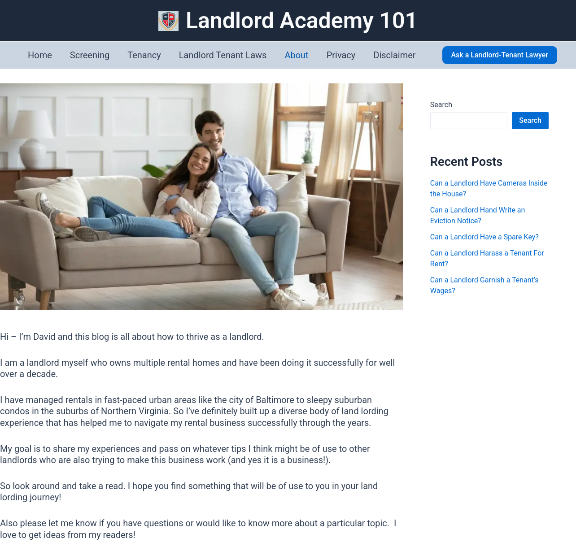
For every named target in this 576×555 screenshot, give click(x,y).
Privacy (341, 55)
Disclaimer (394, 55)
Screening (89, 55)
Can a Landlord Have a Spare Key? (484, 237)
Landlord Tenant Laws (223, 55)
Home (40, 55)
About (296, 55)
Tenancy (144, 55)
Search (441, 104)
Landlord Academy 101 (302, 21)
